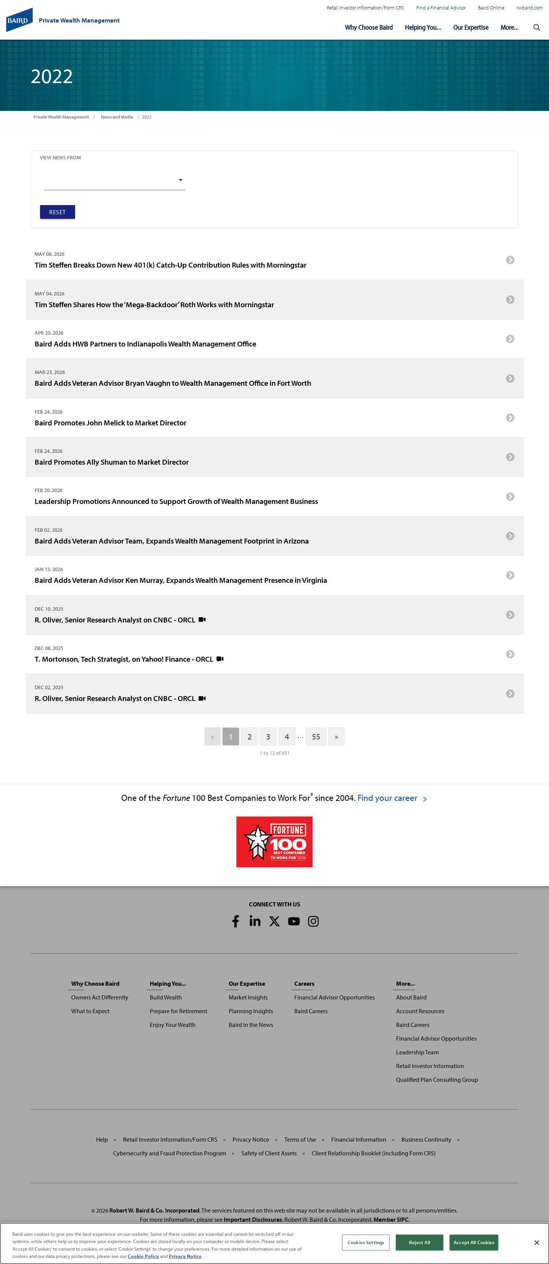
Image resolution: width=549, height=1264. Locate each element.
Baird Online (491, 7)
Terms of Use (300, 1139)
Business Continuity (426, 1139)
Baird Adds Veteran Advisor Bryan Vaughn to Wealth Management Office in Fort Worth (275, 381)
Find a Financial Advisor (441, 7)
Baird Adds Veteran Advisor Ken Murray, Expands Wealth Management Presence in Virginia (275, 578)
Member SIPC (391, 1219)
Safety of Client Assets (269, 1153)
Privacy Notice (251, 1139)
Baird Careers (310, 1011)
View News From (60, 157)
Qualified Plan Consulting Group (437, 1079)
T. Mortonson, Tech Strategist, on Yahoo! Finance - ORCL (275, 657)
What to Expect (90, 1011)
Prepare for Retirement (178, 1011)
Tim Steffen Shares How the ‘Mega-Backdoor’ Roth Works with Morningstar (275, 302)
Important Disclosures (253, 1219)
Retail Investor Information (430, 1066)
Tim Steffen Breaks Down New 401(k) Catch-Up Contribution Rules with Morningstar (275, 262)
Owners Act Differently (99, 997)
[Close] (536, 1242)
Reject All (419, 1242)
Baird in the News (251, 1024)
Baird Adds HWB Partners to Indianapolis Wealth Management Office (275, 341)
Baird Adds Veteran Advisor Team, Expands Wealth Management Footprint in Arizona (275, 538)
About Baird (411, 997)
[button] (537, 27)
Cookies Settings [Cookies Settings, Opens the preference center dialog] (366, 1242)
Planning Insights (251, 1011)
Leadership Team (417, 1052)
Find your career (393, 797)
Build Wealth (166, 997)
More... (509, 27)
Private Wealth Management (61, 117)
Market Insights (248, 997)
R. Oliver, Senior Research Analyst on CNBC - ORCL (275, 617)
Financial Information (358, 1139)
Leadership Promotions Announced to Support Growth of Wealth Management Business (275, 499)
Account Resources (420, 1011)
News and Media (117, 117)
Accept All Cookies (474, 1242)
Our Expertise (470, 27)
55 (316, 736)
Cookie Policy (143, 1256)
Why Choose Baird (369, 27)
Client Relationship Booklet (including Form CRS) (374, 1153)
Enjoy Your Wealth (173, 1024)
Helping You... (423, 27)
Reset (57, 212)
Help (102, 1139)
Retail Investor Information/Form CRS (365, 7)
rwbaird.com (530, 7)
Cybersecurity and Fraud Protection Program (169, 1153)
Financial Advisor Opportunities (334, 997)
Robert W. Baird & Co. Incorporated (154, 1210)
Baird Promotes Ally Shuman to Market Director (275, 460)
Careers (304, 983)
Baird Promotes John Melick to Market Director (275, 420)
